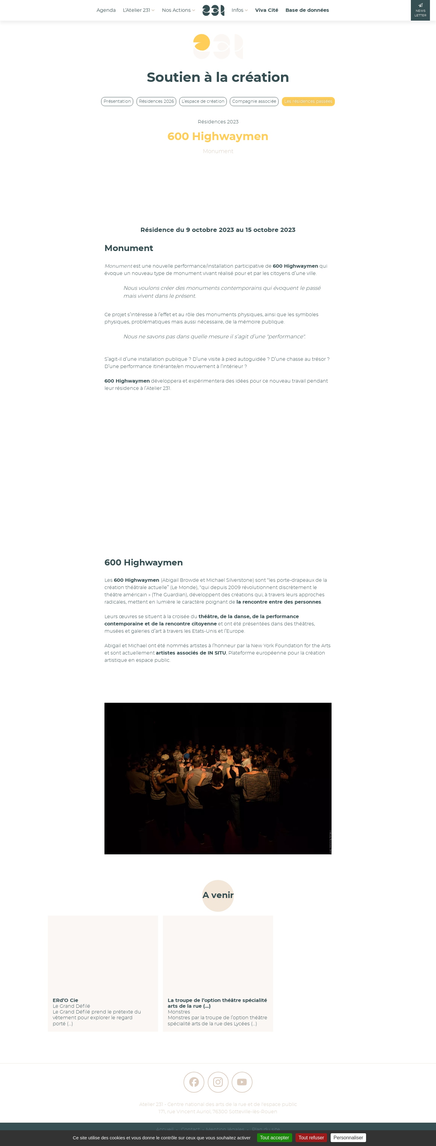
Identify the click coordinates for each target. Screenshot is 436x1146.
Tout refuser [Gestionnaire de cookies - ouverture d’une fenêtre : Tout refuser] (311, 1137)
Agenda (106, 10)
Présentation (117, 101)
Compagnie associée (254, 101)
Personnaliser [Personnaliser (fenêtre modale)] (348, 1137)
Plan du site (266, 1129)
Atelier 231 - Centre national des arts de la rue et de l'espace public (218, 1104)
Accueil (164, 1129)
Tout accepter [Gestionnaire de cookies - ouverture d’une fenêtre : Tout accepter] (274, 1137)
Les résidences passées (308, 101)
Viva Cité (266, 10)
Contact (190, 1129)
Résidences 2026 (156, 101)
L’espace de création (203, 101)
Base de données (307, 10)
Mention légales (225, 1129)
